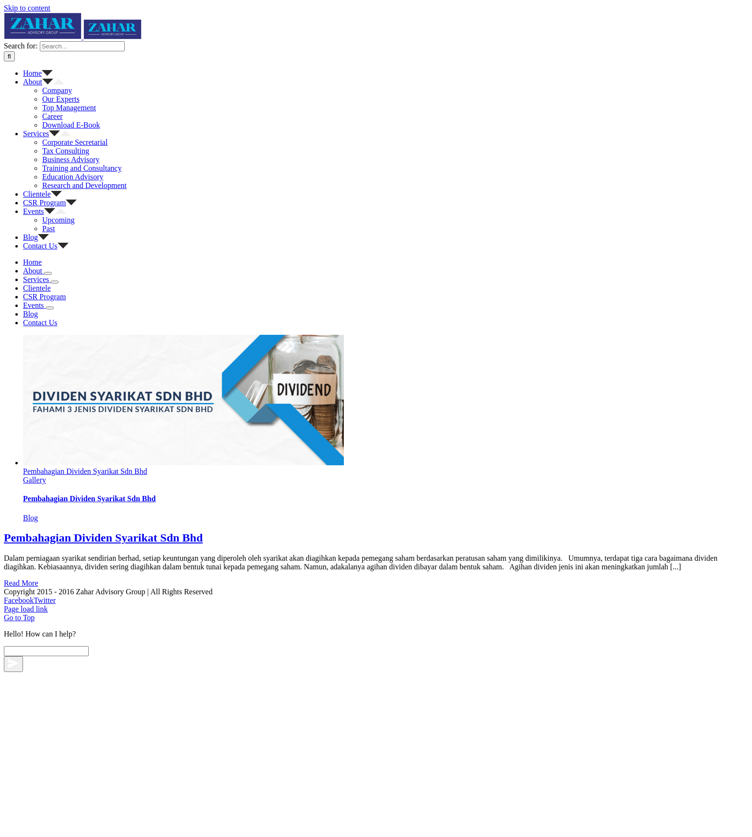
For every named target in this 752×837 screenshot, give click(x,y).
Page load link (26, 826)
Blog (30, 735)
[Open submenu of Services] (55, 547)
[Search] (9, 322)
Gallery (34, 697)
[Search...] (82, 312)
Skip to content (27, 8)
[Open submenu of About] (48, 539)
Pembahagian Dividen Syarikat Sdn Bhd (85, 688)
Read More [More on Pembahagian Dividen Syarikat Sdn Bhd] (21, 800)
